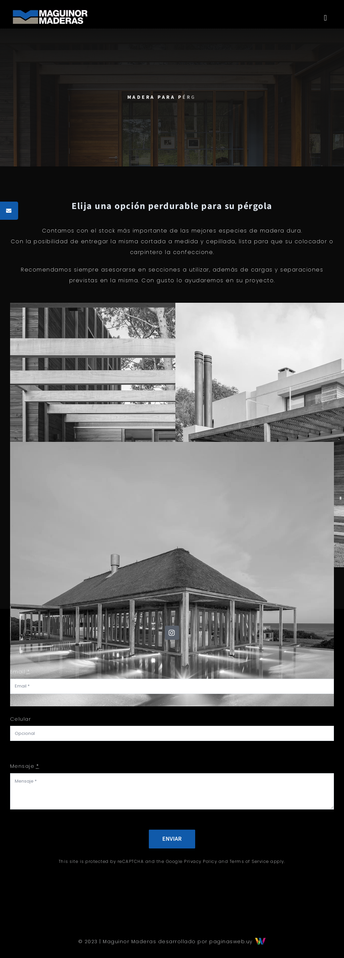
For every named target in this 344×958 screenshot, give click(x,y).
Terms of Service (249, 861)
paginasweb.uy (237, 941)
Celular (20, 718)
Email (20, 671)
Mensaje (24, 765)
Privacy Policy (200, 861)
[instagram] (172, 633)
